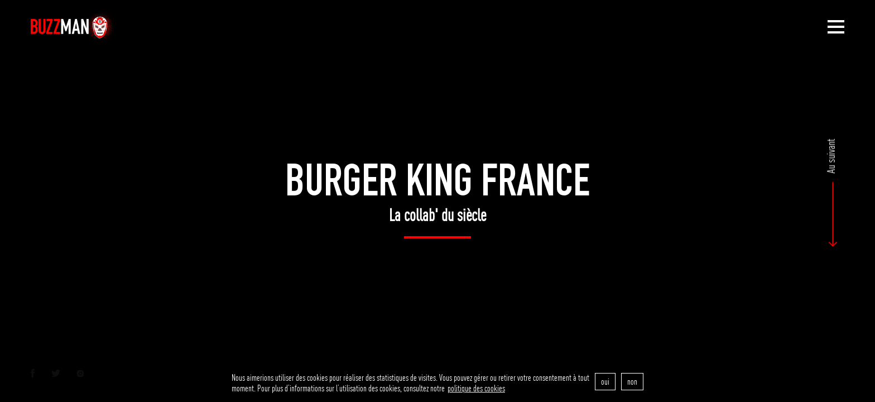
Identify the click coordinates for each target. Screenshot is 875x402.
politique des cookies (476, 388)
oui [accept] (605, 381)
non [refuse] (632, 381)
